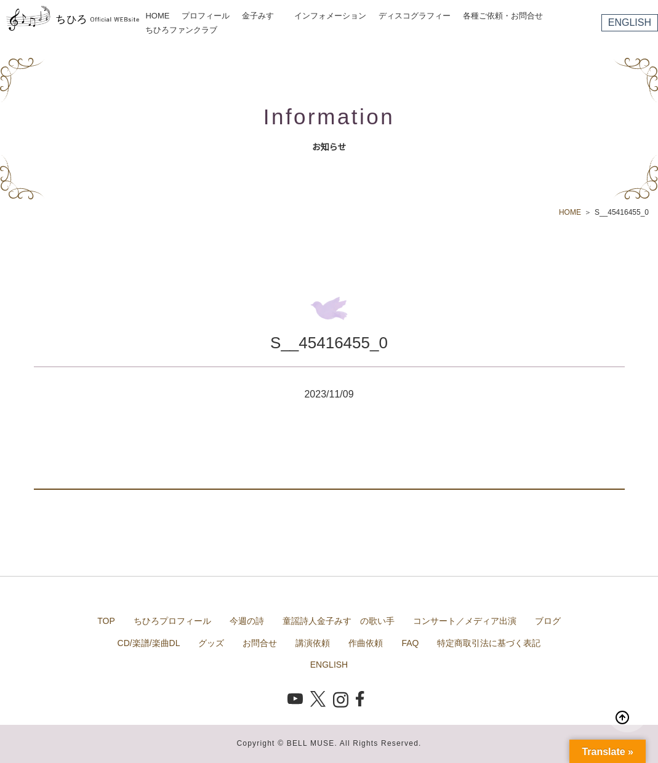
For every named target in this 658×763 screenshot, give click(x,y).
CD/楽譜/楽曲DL (149, 643)
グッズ (211, 643)
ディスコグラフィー (415, 16)
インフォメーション (330, 16)
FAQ (410, 643)
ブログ (548, 621)
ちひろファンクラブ (181, 30)
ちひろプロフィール (172, 621)
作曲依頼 (365, 643)
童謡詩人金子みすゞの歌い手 (339, 621)
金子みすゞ (262, 16)
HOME (157, 16)
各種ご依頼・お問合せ (503, 16)
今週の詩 (247, 621)
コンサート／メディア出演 (464, 621)
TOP (106, 621)
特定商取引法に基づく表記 (488, 643)
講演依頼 (312, 643)
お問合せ (260, 643)
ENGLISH (629, 22)
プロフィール (206, 16)
